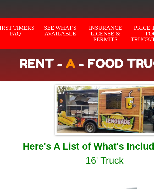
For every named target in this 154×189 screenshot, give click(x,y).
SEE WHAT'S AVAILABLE (60, 30)
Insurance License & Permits (105, 33)
